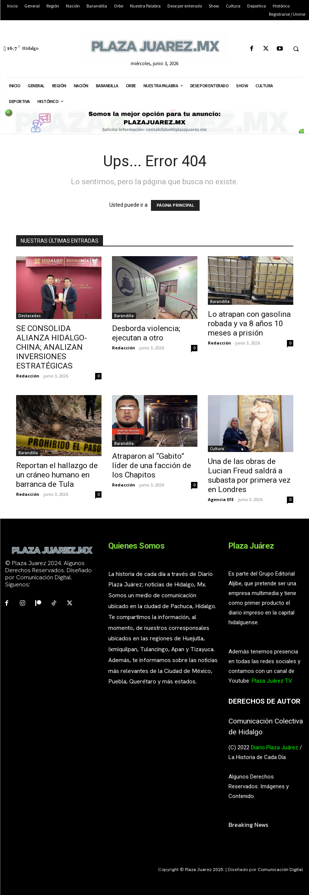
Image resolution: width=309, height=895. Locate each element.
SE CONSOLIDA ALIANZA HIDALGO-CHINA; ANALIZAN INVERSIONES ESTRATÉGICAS (51, 347)
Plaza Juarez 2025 (204, 870)
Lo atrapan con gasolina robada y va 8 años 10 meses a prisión (249, 323)
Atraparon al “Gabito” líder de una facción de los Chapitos (151, 465)
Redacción (27, 376)
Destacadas (29, 315)
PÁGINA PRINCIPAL (175, 205)
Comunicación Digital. (281, 870)
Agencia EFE (221, 499)
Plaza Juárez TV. (272, 680)
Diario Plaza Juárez (274, 747)
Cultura (217, 448)
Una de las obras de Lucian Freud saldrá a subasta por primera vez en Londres (249, 475)
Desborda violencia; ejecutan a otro (146, 333)
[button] (296, 49)
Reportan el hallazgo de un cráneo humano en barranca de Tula (57, 475)
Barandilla (124, 315)
